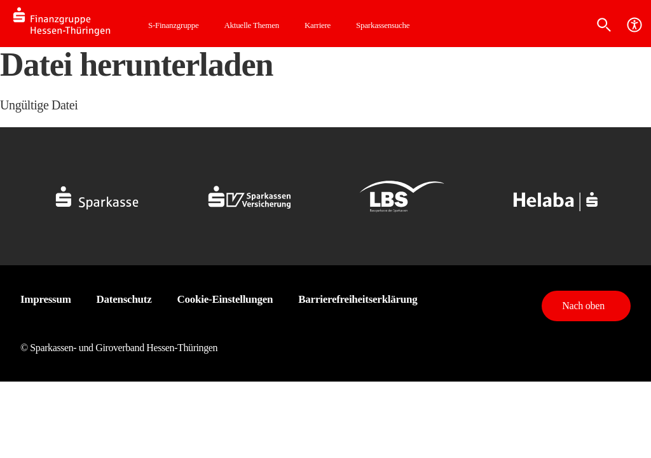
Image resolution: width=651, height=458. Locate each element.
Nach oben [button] (583, 305)
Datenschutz (124, 299)
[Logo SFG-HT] (74, 23)
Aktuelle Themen (251, 25)
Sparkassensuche (382, 25)
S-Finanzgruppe (173, 25)
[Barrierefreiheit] (634, 25)
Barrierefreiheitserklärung (357, 299)
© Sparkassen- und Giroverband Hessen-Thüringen (118, 347)
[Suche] (604, 25)
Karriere (318, 25)
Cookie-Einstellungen (225, 299)
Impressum (45, 299)
